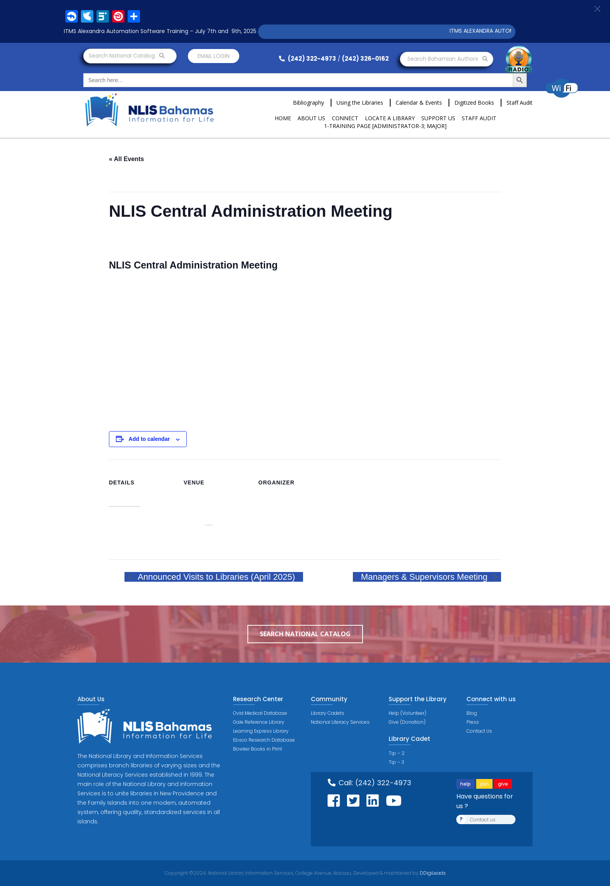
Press (472, 722)
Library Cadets (327, 713)
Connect (345, 118)
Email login (214, 56)
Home (283, 118)
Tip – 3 (396, 762)
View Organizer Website (287, 548)
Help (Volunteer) (407, 713)
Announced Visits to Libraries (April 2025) (215, 577)
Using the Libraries (360, 102)
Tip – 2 (397, 753)
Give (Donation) (407, 722)
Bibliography (308, 102)
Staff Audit (520, 102)
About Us (311, 118)
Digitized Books (474, 102)
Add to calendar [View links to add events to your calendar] (149, 439)
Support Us (438, 118)
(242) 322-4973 (307, 58)
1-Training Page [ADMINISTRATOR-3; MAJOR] (385, 126)
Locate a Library (390, 118)
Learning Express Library (261, 731)
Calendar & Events (419, 102)
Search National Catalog (127, 56)
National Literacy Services (340, 722)
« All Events (126, 159)
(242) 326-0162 (365, 58)
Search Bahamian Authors (447, 59)
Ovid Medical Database (260, 713)
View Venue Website (208, 541)
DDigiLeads (432, 873)
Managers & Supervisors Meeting (425, 577)
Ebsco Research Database (264, 740)
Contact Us (479, 731)
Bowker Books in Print (257, 749)
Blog (471, 713)
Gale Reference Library (258, 722)
